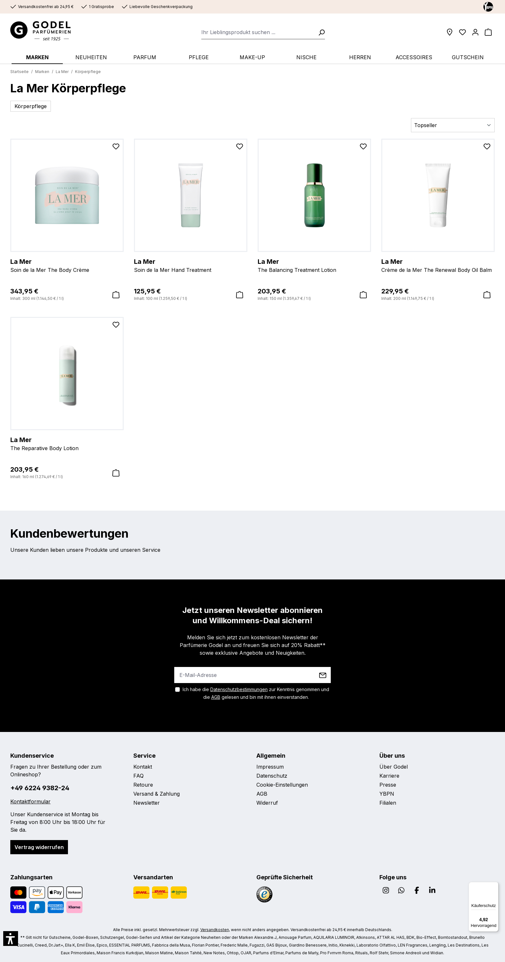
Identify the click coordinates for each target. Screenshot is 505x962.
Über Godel (393, 766)
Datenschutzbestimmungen (239, 689)
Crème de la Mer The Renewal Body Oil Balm (438, 265)
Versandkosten (214, 929)
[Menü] (495, 886)
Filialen (387, 803)
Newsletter (146, 803)
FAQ (138, 775)
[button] (10, 938)
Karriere (389, 775)
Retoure (143, 785)
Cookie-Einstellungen (282, 785)
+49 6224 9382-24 (39, 788)
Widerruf (267, 803)
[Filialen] (449, 32)
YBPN (386, 794)
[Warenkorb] (488, 32)
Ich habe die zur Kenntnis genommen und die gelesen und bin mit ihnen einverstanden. (256, 693)
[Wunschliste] (462, 32)
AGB (215, 697)
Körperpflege (30, 106)
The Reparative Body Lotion (67, 443)
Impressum (270, 766)
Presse (387, 785)
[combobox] (257, 32)
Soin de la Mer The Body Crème (67, 265)
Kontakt (142, 766)
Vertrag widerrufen (39, 847)
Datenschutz (271, 775)
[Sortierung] (453, 125)
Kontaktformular (30, 801)
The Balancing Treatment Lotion (314, 265)
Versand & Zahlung (156, 794)
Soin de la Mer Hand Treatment (190, 265)
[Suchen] (319, 32)
